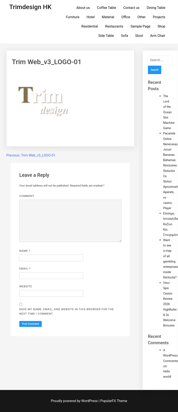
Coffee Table (106, 8)
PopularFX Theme (113, 401)
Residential (89, 26)
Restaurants (114, 26)
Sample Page (140, 26)
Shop (161, 26)
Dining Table (156, 8)
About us (83, 8)
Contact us (131, 8)
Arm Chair (157, 36)
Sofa (124, 36)
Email (25, 268)
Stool (139, 36)
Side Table (106, 36)
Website (25, 286)
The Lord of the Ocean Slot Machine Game (168, 112)
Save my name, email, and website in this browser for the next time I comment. (66, 311)
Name (24, 250)
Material (108, 17)
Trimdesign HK (30, 7)
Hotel (90, 17)
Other (141, 17)
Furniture (72, 17)
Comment (26, 196)
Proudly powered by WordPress (75, 401)
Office (125, 17)
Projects (159, 17)
